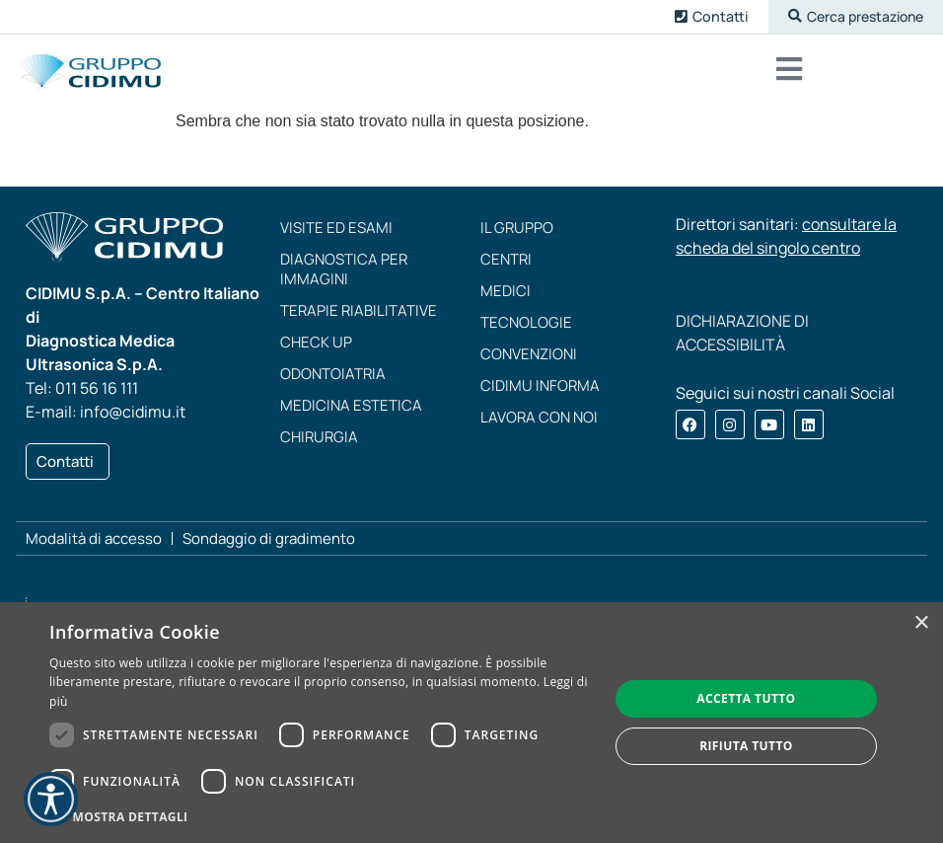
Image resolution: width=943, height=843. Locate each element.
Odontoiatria (333, 380)
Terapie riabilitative (358, 317)
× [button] (920, 623)
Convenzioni (528, 360)
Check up (316, 349)
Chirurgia (319, 443)
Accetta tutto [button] (745, 698)
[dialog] (471, 722)
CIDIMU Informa (540, 392)
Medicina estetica (351, 412)
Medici (505, 297)
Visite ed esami (336, 234)
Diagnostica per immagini (343, 276)
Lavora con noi (539, 424)
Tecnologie (526, 329)
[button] (849, 17)
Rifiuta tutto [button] (746, 745)
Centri (506, 266)
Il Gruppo (516, 234)
